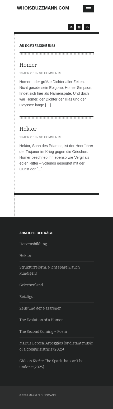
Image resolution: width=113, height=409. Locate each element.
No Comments (50, 73)
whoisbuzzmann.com (43, 8)
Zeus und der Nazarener (40, 308)
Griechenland (31, 285)
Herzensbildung (33, 244)
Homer (28, 65)
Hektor (28, 129)
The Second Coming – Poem (43, 331)
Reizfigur (27, 296)
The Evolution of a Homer (41, 320)
